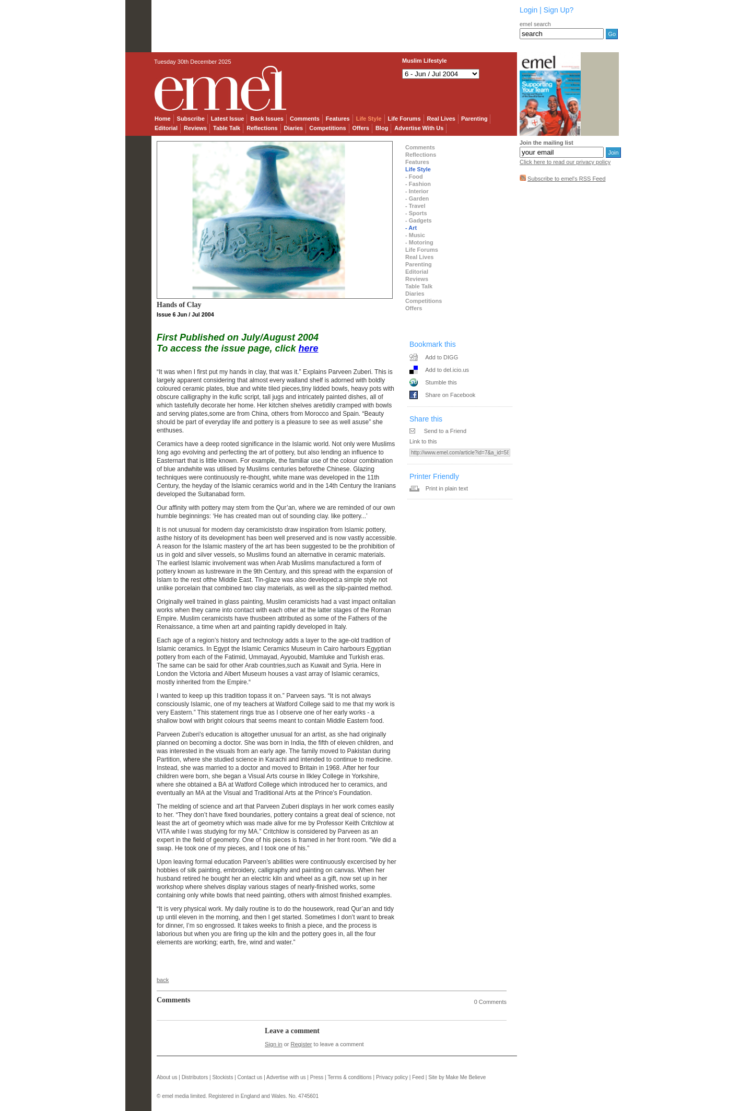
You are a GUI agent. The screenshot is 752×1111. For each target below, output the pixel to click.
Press (317, 1077)
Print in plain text (447, 488)
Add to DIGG (441, 357)
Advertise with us (286, 1077)
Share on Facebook (450, 395)
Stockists (222, 1077)
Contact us (250, 1077)
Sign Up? (559, 10)
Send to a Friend (445, 431)
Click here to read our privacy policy (565, 162)
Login (528, 10)
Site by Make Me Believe (457, 1077)
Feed (418, 1077)
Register (301, 1044)
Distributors (195, 1077)
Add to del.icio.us (447, 370)
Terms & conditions (349, 1077)
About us (167, 1077)
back (163, 980)
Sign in (274, 1044)
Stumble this (441, 382)
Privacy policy (392, 1077)
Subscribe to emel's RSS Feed (566, 179)
